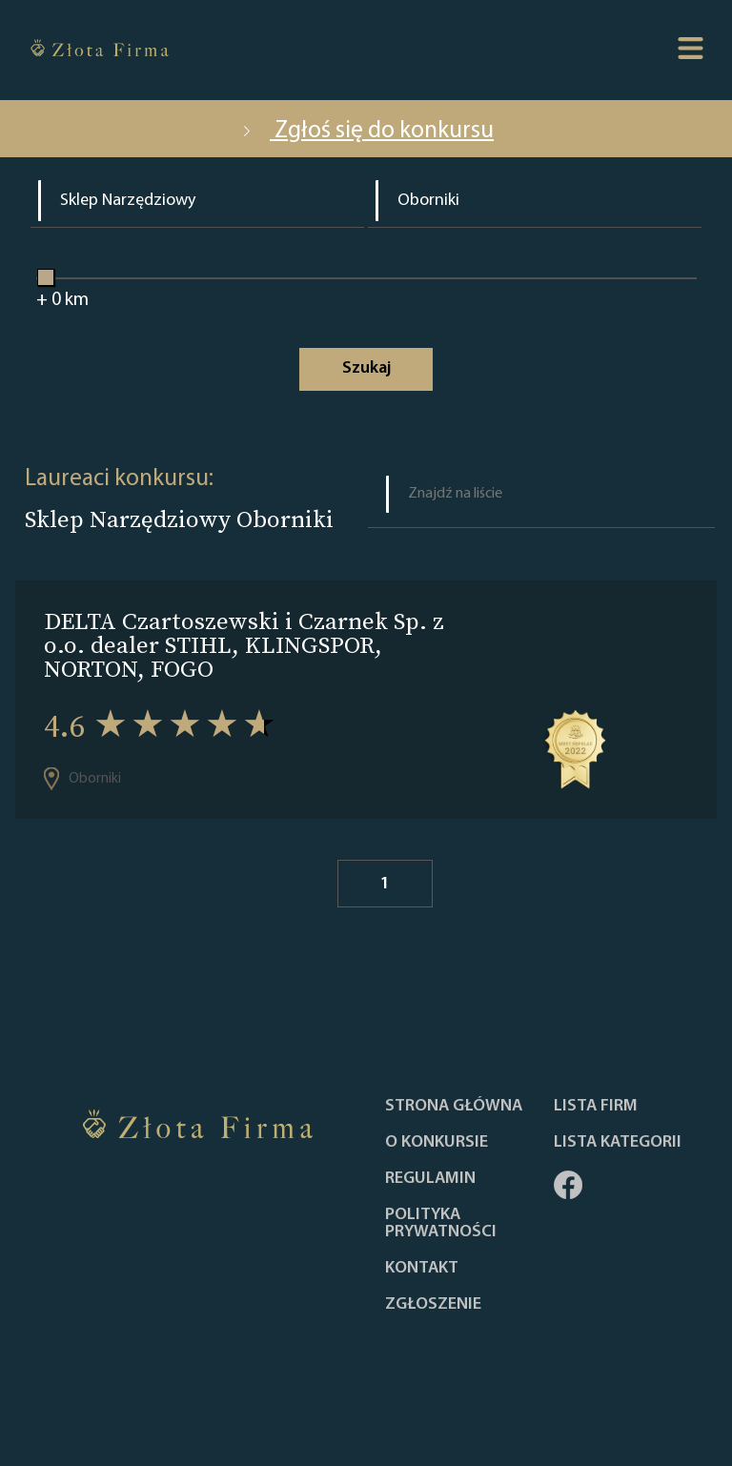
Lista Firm (596, 1106)
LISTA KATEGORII (617, 1142)
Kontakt (421, 1268)
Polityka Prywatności (441, 1224)
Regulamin (430, 1179)
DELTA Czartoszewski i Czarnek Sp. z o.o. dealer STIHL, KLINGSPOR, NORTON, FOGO (244, 645)
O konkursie (436, 1142)
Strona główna (453, 1106)
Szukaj (366, 368)
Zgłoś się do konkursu (366, 131)
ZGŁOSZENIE (433, 1304)
